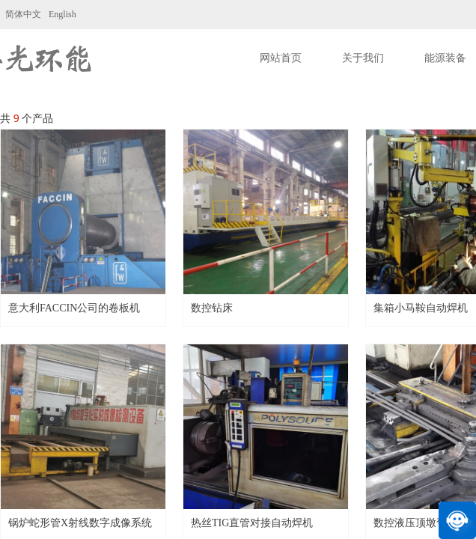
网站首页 (281, 58)
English (62, 14)
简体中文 (23, 14)
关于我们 (363, 58)
